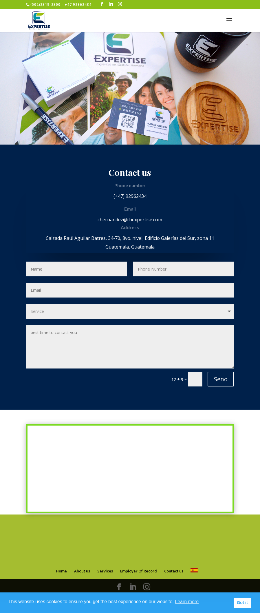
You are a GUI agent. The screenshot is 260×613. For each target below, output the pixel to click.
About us (82, 570)
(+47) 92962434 (130, 196)
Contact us (173, 570)
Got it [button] (242, 602)
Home (61, 570)
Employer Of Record (138, 570)
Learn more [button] (187, 601)
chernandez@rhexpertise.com (130, 219)
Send (221, 378)
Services (105, 570)
